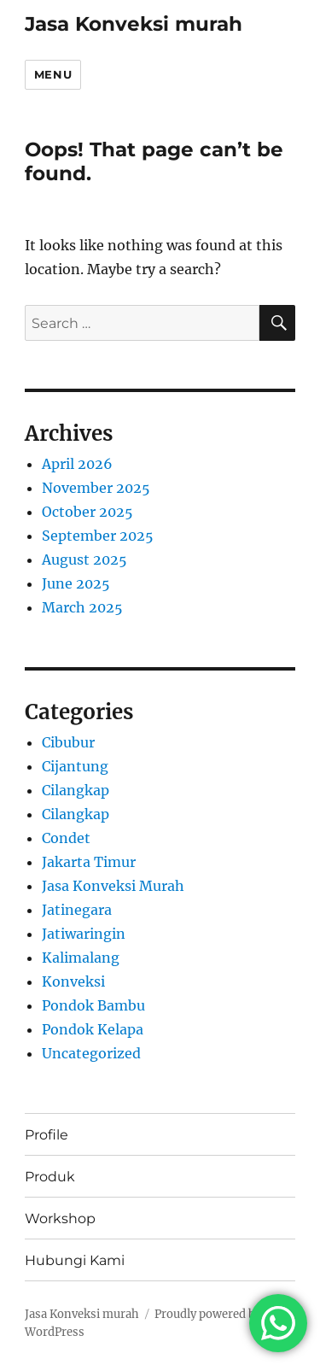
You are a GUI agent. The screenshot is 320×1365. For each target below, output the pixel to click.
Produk (50, 1177)
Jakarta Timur (89, 861)
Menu (53, 74)
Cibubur (68, 742)
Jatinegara (77, 909)
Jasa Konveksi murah (133, 24)
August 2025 (84, 559)
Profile (46, 1135)
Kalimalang (80, 957)
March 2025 (82, 607)
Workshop (60, 1218)
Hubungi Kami (75, 1260)
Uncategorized (91, 1053)
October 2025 (87, 511)
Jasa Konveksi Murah (113, 885)
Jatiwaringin (83, 933)
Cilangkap (75, 790)
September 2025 (98, 535)
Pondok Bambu (93, 1005)
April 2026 (77, 463)
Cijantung (75, 766)
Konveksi (73, 981)
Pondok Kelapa (92, 1029)
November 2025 (96, 487)
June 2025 (76, 583)
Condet (66, 838)
